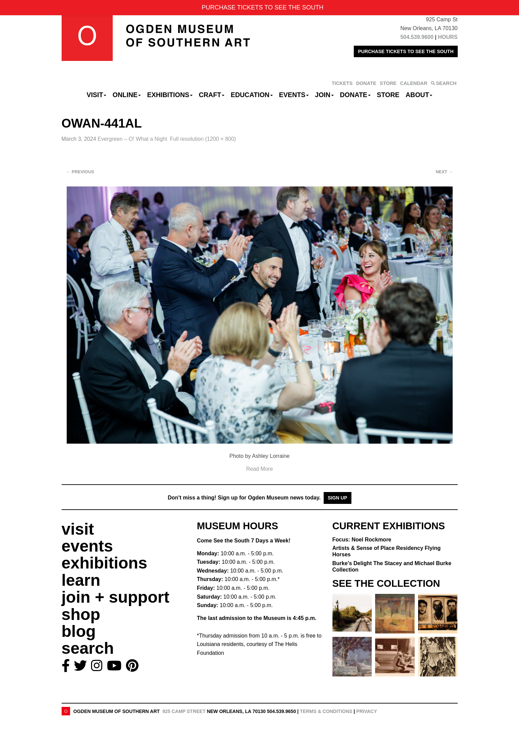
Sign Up (337, 497)
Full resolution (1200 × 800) (203, 139)
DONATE (366, 83)
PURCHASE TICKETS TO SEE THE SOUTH (405, 51)
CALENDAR (414, 83)
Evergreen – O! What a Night (132, 139)
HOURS (448, 37)
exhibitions (104, 563)
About (419, 94)
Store (388, 94)
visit (78, 529)
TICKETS (342, 83)
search (88, 648)
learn (81, 580)
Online (127, 94)
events (87, 546)
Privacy (366, 711)
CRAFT (211, 94)
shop (81, 614)
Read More (259, 469)
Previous (80, 171)
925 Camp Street (184, 711)
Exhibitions (170, 94)
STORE (388, 83)
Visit (97, 94)
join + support (116, 597)
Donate (355, 94)
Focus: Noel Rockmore (361, 539)
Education (252, 94)
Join (324, 94)
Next (444, 171)
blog (79, 631)
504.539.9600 (416, 37)
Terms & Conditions (326, 711)
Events (294, 94)
